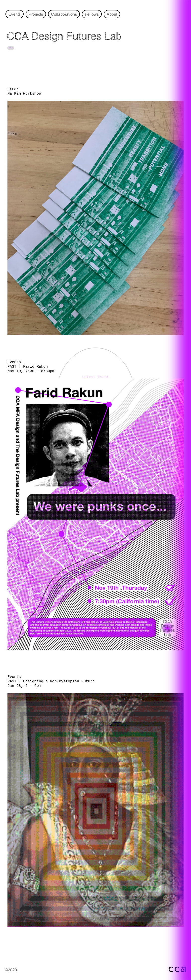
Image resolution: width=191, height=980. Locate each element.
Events (14, 14)
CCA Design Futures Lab (64, 36)
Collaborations (64, 14)
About (112, 14)
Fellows (92, 14)
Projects (36, 14)
